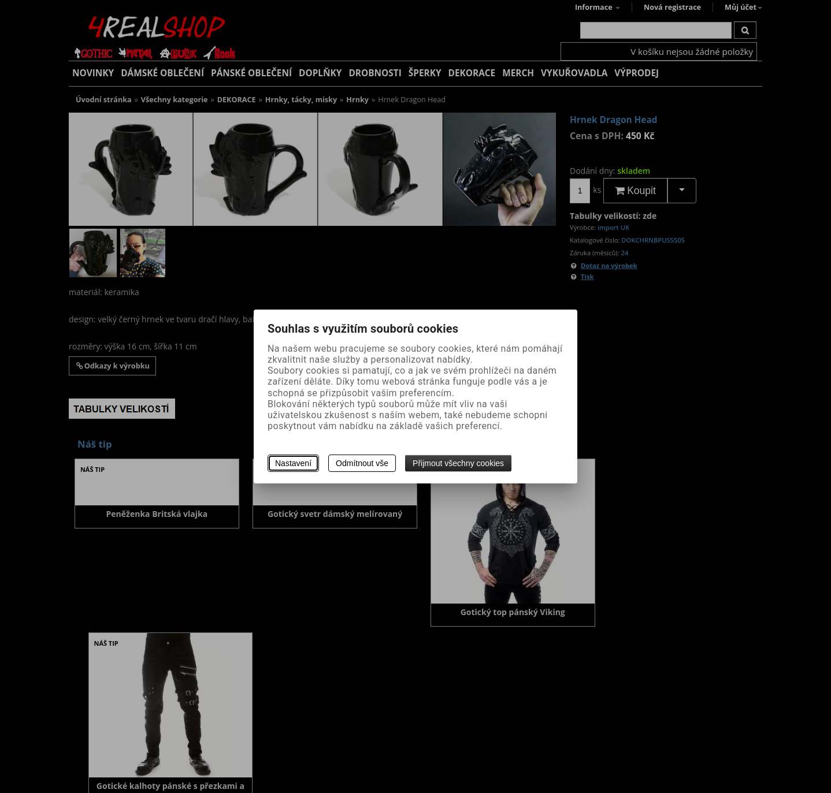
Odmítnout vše (362, 463)
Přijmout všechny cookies (458, 463)
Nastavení (293, 463)
